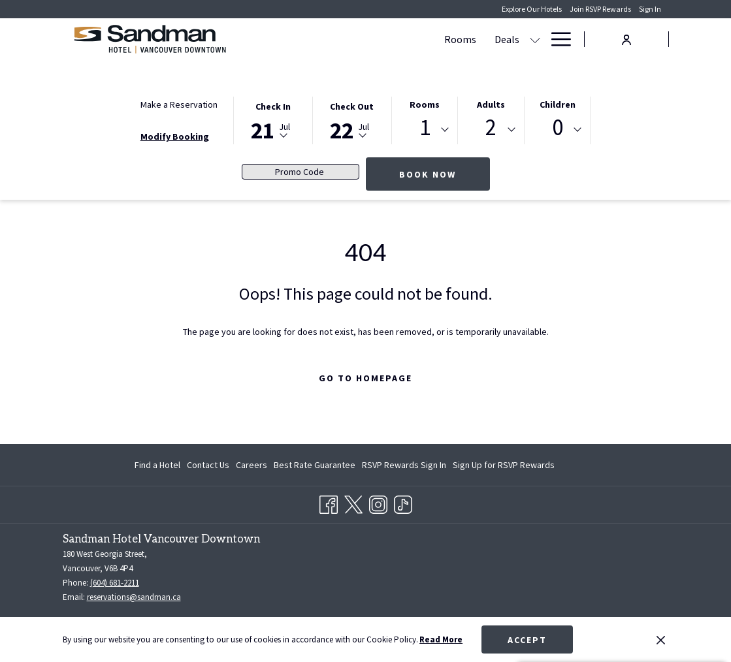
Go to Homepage (365, 378)
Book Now (427, 174)
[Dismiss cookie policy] (661, 640)
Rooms (425, 104)
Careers (251, 465)
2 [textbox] (490, 127)
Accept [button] (527, 640)
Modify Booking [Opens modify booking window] (174, 136)
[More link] (556, 39)
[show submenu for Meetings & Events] (535, 39)
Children (558, 104)
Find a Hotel (157, 465)
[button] (273, 119)
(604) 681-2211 (114, 582)
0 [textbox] (557, 127)
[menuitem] (346, 39)
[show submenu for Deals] (420, 39)
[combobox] (425, 130)
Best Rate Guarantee (314, 465)
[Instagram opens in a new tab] (378, 502)
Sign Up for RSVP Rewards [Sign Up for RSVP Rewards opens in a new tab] (504, 467)
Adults (491, 104)
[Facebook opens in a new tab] (328, 502)
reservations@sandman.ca (134, 597)
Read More (441, 639)
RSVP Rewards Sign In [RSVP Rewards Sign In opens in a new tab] (404, 467)
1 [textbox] (424, 127)
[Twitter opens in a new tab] (353, 502)
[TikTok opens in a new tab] (403, 502)
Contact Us (208, 465)
